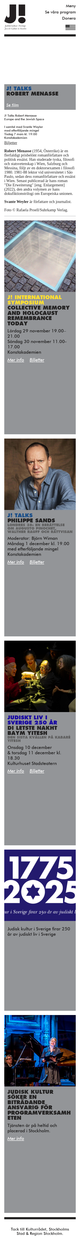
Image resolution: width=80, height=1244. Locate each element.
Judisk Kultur (15, 17)
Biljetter (10, 143)
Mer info (15, 360)
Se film (12, 105)
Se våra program (60, 12)
